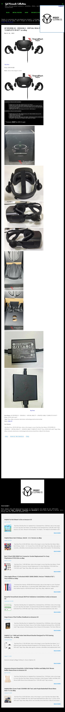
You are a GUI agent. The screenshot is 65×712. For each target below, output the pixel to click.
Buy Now (7, 64)
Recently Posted (36, 12)
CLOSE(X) (60, 6)
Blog (7, 12)
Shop (26, 12)
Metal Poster (17, 12)
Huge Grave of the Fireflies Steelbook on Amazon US (21, 617)
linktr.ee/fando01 (7, 22)
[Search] (63, 4)
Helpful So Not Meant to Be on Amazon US (18, 519)
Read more (57, 533)
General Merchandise (17, 436)
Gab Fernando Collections (15, 3)
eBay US (10, 421)
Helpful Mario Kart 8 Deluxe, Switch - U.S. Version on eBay (23, 538)
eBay (6, 436)
